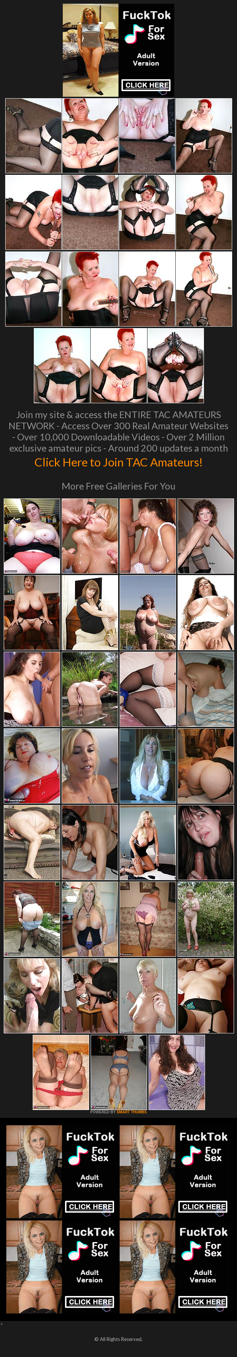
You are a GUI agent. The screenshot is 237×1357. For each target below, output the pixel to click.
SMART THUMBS (132, 1112)
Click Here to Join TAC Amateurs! (118, 461)
